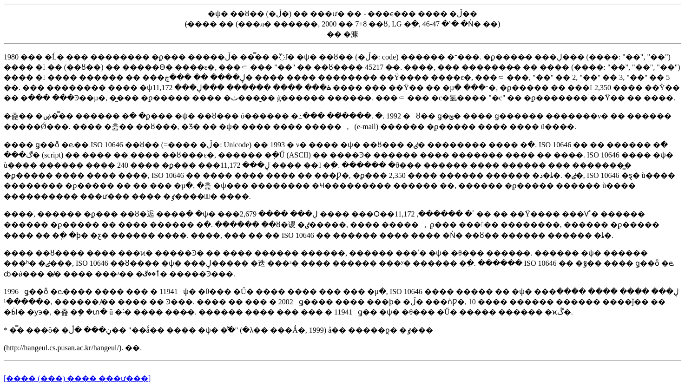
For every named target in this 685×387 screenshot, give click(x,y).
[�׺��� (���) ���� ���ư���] (77, 378)
